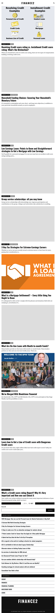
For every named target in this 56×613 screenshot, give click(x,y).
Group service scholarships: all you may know (21, 199)
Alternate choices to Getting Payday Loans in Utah (15, 548)
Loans (12, 145)
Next (32, 503)
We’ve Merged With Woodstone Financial (19, 394)
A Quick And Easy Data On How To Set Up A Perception (17, 537)
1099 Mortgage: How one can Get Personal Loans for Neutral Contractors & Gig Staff (25, 519)
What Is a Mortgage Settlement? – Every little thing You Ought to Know (26, 297)
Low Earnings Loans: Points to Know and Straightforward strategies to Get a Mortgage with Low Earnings (26, 150)
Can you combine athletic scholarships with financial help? (18, 559)
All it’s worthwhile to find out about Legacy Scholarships (17, 545)
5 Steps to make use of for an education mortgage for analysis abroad (21, 530)
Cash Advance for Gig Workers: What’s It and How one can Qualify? (20, 563)
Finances (12, 196)
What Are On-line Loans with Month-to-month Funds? (25, 346)
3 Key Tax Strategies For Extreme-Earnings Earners (23, 247)
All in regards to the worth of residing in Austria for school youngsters (21, 541)
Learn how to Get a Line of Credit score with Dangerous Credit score (26, 443)
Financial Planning (13, 244)
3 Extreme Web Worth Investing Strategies (13, 523)
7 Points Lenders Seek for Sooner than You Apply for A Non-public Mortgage (23, 534)
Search (3, 507)
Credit (12, 44)
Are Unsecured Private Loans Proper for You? (14, 556)
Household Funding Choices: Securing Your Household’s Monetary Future (26, 99)
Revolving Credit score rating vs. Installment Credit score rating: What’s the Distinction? (27, 48)
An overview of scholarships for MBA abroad (14, 552)
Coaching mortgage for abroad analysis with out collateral (18, 567)
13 (29, 503)
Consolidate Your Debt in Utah (10, 571)
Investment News (14, 94)
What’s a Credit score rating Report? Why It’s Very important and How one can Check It (23, 494)
